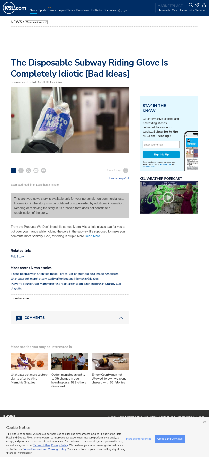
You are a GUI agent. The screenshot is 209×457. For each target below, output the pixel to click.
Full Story (17, 256)
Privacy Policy (59, 445)
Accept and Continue (169, 439)
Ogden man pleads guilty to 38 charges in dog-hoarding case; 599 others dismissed (68, 381)
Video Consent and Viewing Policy (44, 449)
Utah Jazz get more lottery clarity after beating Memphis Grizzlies (54, 279)
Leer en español (119, 178)
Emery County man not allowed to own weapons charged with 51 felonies (109, 379)
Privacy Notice (149, 166)
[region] (104, 437)
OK (204, 422)
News (16, 21)
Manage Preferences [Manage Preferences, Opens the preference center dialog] (138, 439)
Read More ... (94, 236)
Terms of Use (165, 164)
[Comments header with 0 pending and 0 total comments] (70, 317)
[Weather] (122, 12)
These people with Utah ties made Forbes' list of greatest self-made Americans (64, 274)
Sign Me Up (161, 154)
